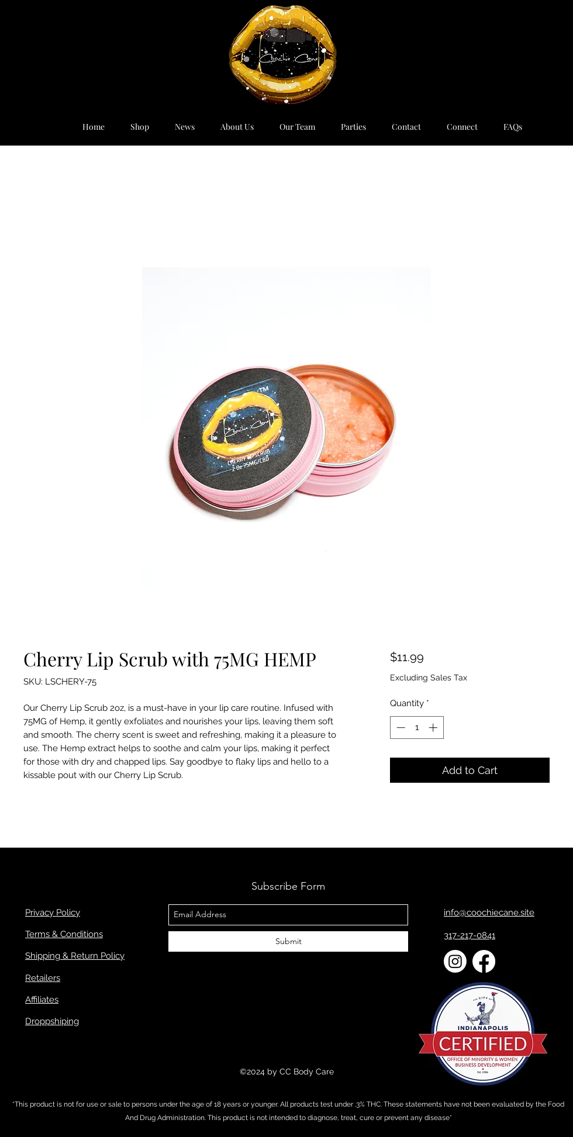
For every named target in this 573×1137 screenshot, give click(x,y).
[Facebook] (483, 961)
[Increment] (434, 727)
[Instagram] (455, 961)
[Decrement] (400, 727)
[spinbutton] (416, 727)
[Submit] (288, 941)
